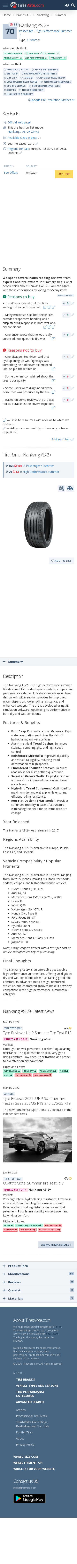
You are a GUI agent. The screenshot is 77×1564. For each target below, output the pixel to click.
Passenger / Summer (40, 466)
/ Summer (33, 40)
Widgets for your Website (34, 1469)
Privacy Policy (25, 1444)
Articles (21, 1410)
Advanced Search (30, 1402)
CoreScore (52, 1334)
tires (58, 1327)
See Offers (11, 172)
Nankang (43, 15)
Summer (60, 15)
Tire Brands (25, 1379)
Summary (13, 661)
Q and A (38, 1290)
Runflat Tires (24, 1432)
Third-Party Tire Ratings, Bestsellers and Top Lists (32, 1424)
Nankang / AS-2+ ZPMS (23, 131)
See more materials (56, 1245)
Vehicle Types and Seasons (37, 1386)
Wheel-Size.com (25, 1457)
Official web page (19, 122)
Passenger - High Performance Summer (45, 31)
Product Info (15, 1266)
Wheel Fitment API (28, 1463)
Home (7, 15)
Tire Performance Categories (30, 1394)
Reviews (38, 1282)
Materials (38, 1298)
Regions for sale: (19, 149)
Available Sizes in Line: (22, 138)
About (20, 1438)
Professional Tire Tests (31, 1416)
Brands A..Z (23, 15)
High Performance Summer (41, 472)
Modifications (38, 1274)
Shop (64, 174)
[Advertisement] (38, 223)
